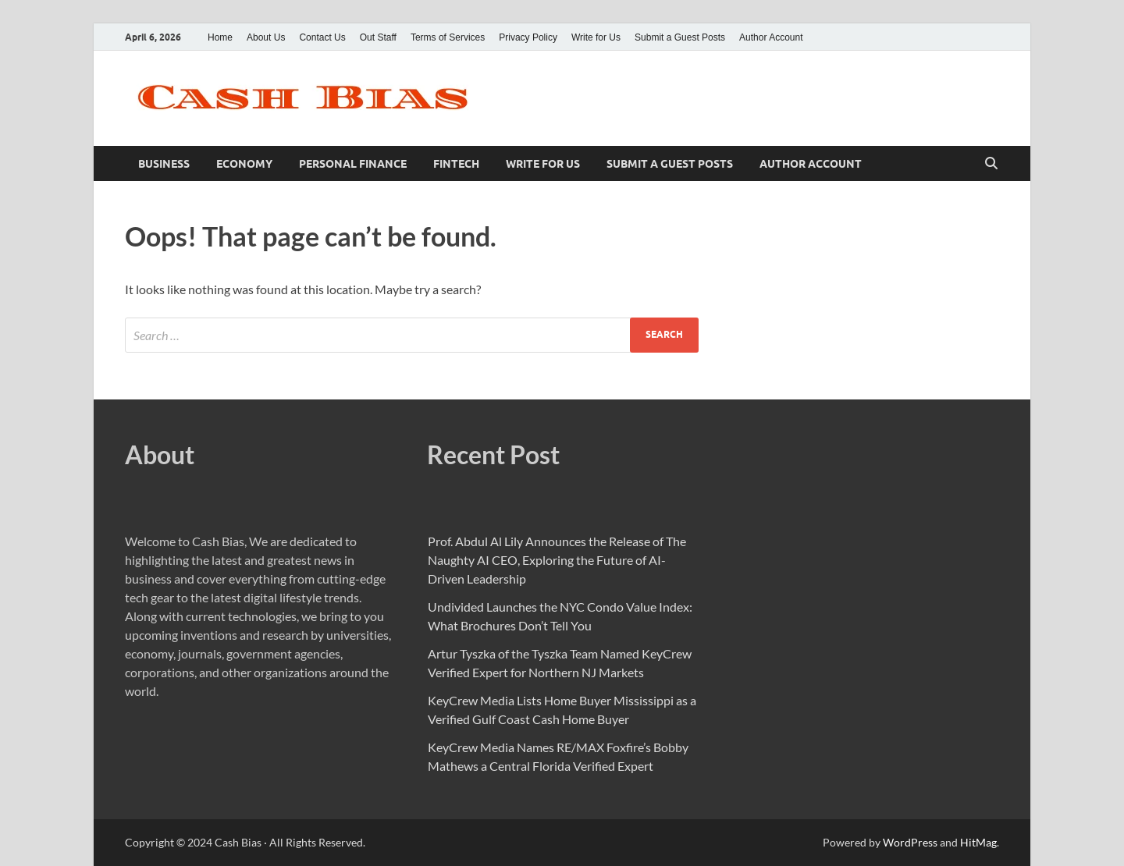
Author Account (770, 37)
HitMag (978, 842)
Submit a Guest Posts (680, 37)
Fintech (456, 164)
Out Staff (378, 37)
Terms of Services (448, 37)
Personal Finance (353, 164)
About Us (266, 37)
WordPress (910, 842)
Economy (244, 164)
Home (220, 37)
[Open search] (991, 164)
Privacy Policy (528, 37)
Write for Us (596, 37)
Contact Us (322, 37)
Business (164, 164)
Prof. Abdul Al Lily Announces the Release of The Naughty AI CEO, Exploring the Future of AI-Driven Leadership (557, 560)
